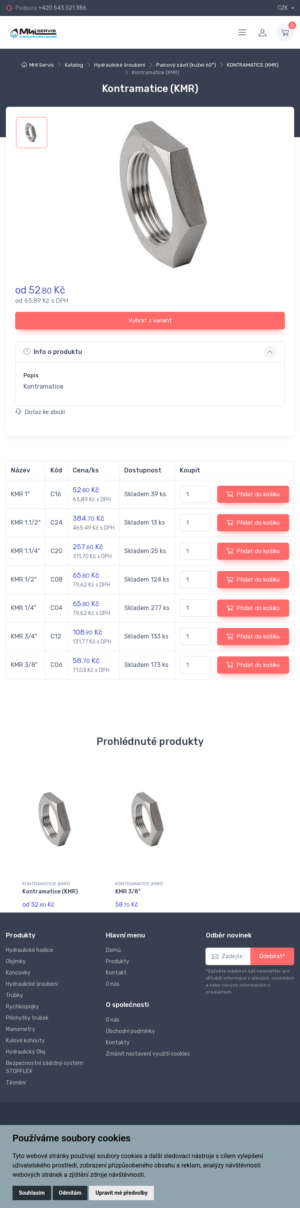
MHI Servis (41, 65)
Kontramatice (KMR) (50, 891)
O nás (113, 984)
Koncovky (18, 972)
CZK (283, 8)
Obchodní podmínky (130, 1031)
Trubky (14, 995)
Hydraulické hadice (29, 950)
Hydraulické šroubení (119, 65)
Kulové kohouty (25, 1040)
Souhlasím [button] (32, 1193)
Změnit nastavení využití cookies (148, 1054)
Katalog (74, 65)
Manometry (20, 1029)
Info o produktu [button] (52, 352)
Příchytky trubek (27, 1018)
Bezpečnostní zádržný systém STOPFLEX (44, 1067)
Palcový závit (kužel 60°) (186, 65)
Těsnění (16, 1082)
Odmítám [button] (70, 1193)
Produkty (117, 961)
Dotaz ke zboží (40, 412)
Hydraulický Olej (25, 1052)
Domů (113, 950)
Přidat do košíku (253, 493)
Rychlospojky (22, 1006)
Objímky (16, 961)
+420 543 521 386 (62, 8)
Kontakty (118, 1042)
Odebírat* (272, 956)
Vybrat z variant (150, 320)
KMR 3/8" (128, 891)
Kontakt (116, 972)
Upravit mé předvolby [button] (121, 1193)
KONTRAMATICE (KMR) (253, 65)
